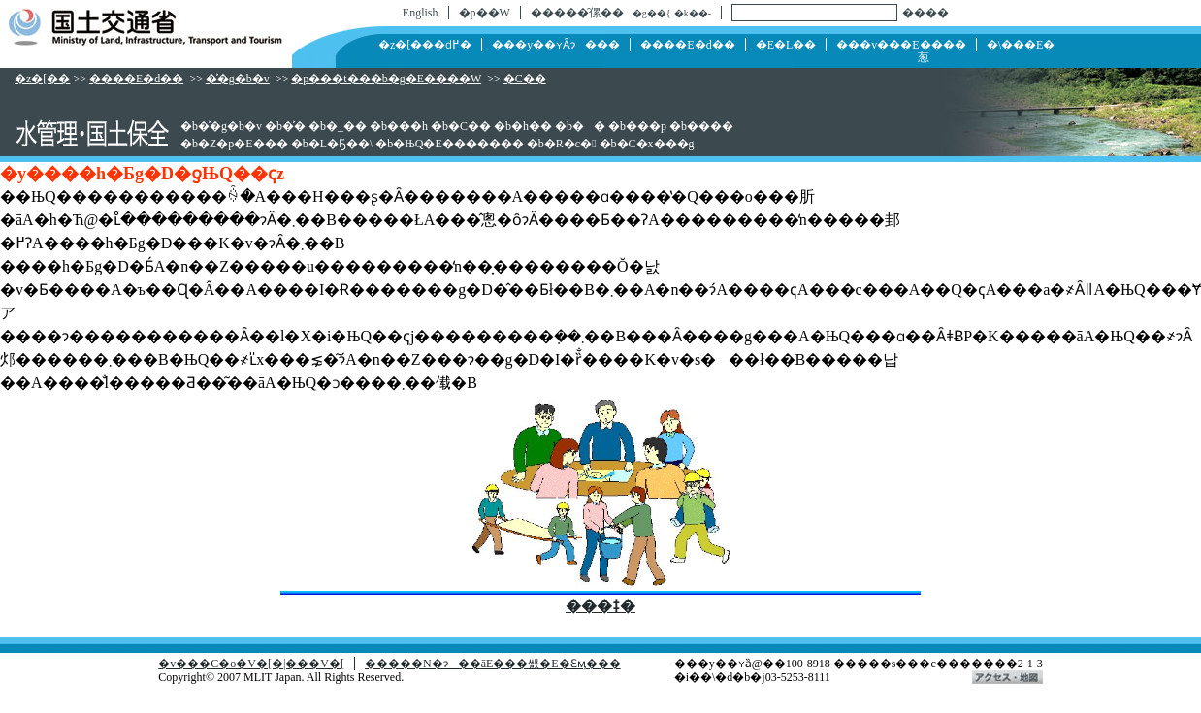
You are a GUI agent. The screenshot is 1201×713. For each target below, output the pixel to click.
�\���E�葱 (986, 51)
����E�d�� (687, 44)
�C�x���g (656, 143)
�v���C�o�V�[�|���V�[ (251, 663)
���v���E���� (900, 44)
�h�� (531, 126)
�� (588, 126)
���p (646, 126)
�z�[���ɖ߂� (424, 44)
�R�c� (570, 143)
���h (407, 126)
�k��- (692, 13)
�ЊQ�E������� (458, 143)
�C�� (524, 78)
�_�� (346, 126)
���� (925, 12)
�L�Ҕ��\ (340, 143)
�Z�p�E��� (243, 143)
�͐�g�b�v (238, 78)
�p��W (484, 12)
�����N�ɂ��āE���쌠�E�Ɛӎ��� (493, 663)
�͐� (294, 126)
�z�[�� (42, 78)
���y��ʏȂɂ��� (556, 44)
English (420, 12)
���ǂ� (600, 606)
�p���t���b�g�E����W (386, 78)
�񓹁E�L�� (786, 44)
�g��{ (652, 13)
